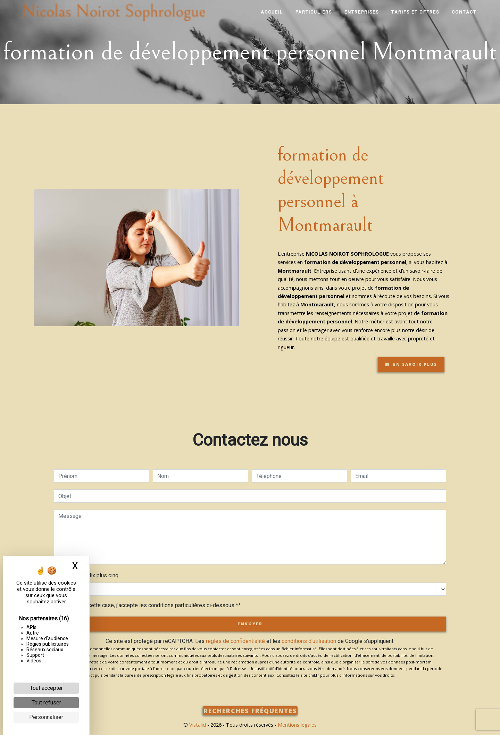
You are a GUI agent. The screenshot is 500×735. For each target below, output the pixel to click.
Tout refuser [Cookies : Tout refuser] (46, 702)
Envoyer (250, 623)
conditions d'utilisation (309, 641)
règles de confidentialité (235, 641)
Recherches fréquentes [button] (250, 711)
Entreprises (361, 12)
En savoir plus (411, 364)
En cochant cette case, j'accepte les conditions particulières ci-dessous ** (151, 605)
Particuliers (313, 12)
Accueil (272, 12)
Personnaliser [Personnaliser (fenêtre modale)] (46, 717)
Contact (464, 12)
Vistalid (197, 724)
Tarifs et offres (415, 12)
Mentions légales (296, 724)
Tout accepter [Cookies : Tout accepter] (46, 688)
